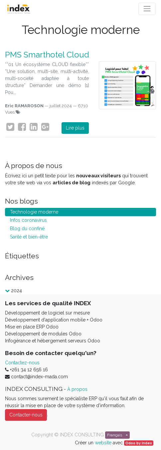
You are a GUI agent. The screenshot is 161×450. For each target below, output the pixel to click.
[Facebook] (22, 127)
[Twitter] (10, 127)
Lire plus (75, 128)
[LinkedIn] (34, 127)
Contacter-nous (26, 414)
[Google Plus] (45, 127)
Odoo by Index (138, 443)
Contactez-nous (22, 362)
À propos (77, 389)
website (103, 442)
